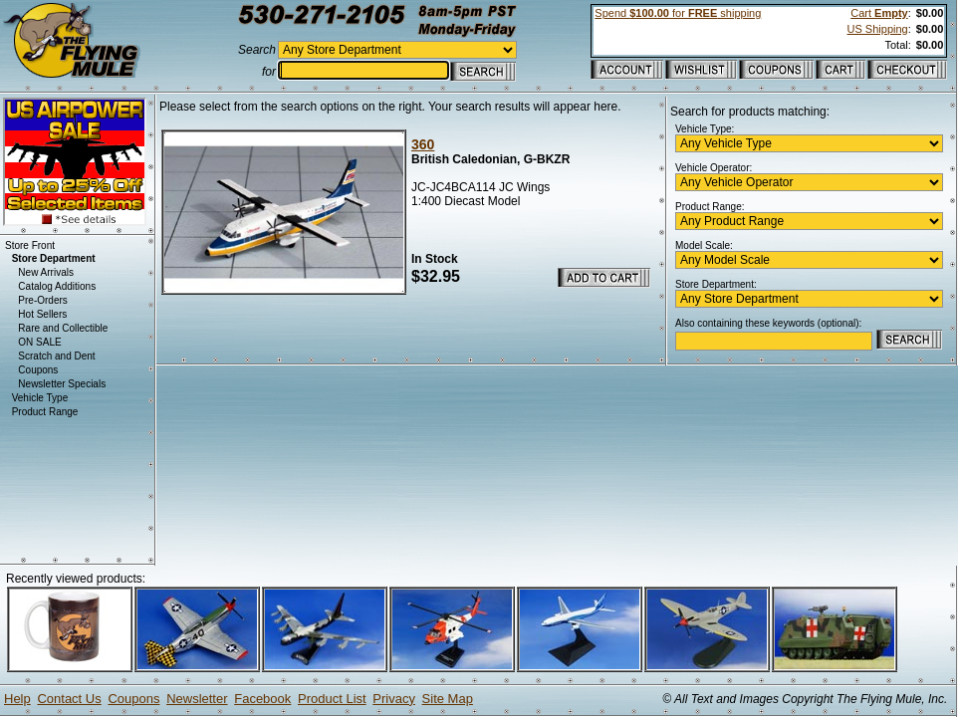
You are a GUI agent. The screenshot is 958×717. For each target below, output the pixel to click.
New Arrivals (46, 272)
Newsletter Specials (62, 383)
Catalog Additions (57, 286)
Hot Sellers (42, 314)
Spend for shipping (678, 13)
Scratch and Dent (56, 356)
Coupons (38, 369)
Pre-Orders (42, 300)
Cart (878, 13)
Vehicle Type (40, 397)
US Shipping (877, 29)
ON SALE (39, 342)
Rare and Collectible (63, 328)
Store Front (30, 245)
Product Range (45, 411)
